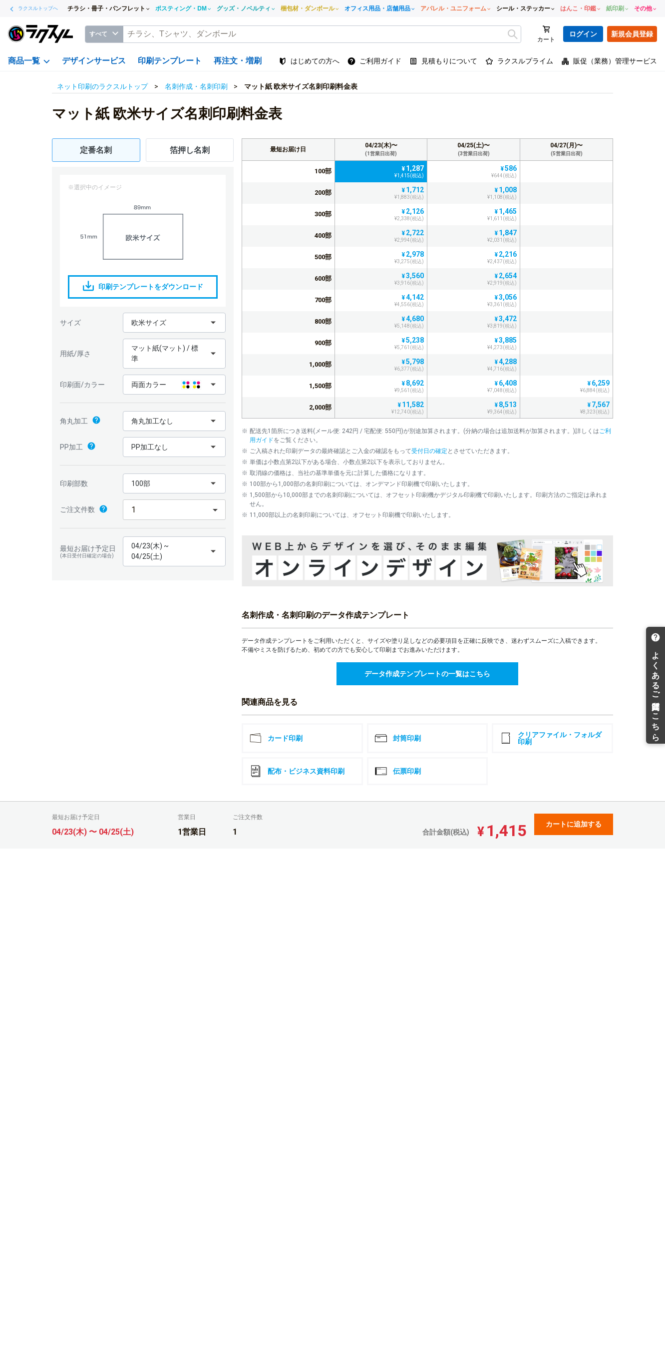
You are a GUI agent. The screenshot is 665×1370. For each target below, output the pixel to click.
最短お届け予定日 (89, 551)
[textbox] (322, 34)
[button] (174, 323)
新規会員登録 (632, 34)
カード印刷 (276, 738)
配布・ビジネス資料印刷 (297, 771)
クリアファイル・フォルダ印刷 (551, 738)
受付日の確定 (429, 451)
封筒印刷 (398, 738)
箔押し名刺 (190, 150)
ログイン (583, 34)
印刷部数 (74, 483)
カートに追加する (574, 824)
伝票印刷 (398, 771)
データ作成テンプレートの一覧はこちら (427, 674)
